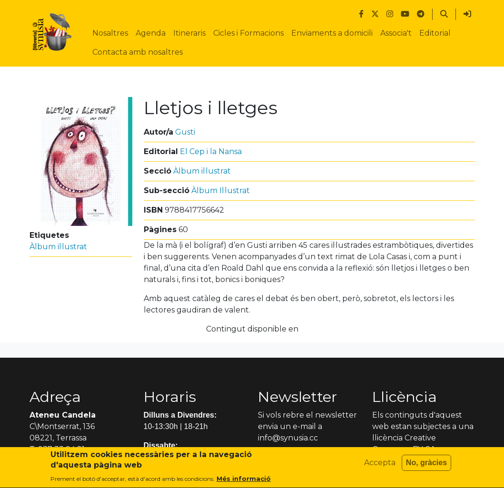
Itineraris (189, 33)
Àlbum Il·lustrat (220, 190)
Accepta (379, 465)
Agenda (151, 33)
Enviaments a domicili (332, 33)
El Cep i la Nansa (211, 151)
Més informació (244, 482)
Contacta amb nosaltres (137, 52)
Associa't (396, 33)
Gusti (185, 132)
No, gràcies (426, 466)
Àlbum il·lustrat (58, 246)
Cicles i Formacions (248, 33)
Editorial (435, 33)
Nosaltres (110, 33)
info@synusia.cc (288, 437)
